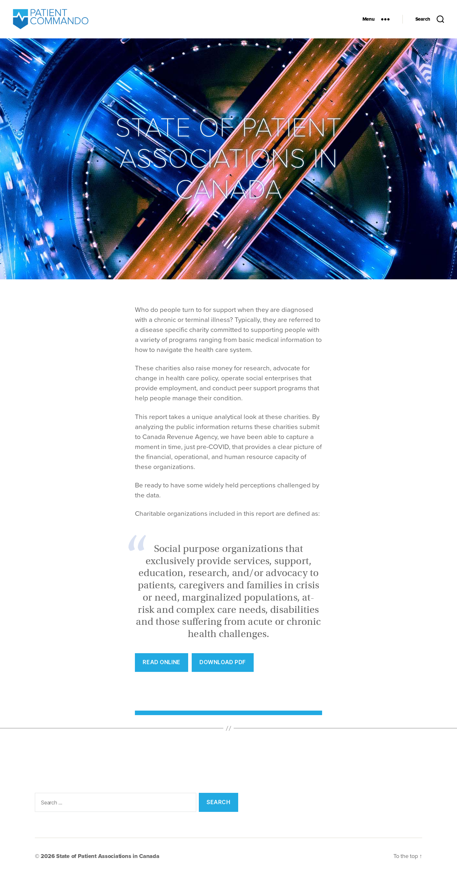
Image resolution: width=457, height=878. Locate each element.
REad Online (161, 666)
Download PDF (222, 666)
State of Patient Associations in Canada (107, 859)
